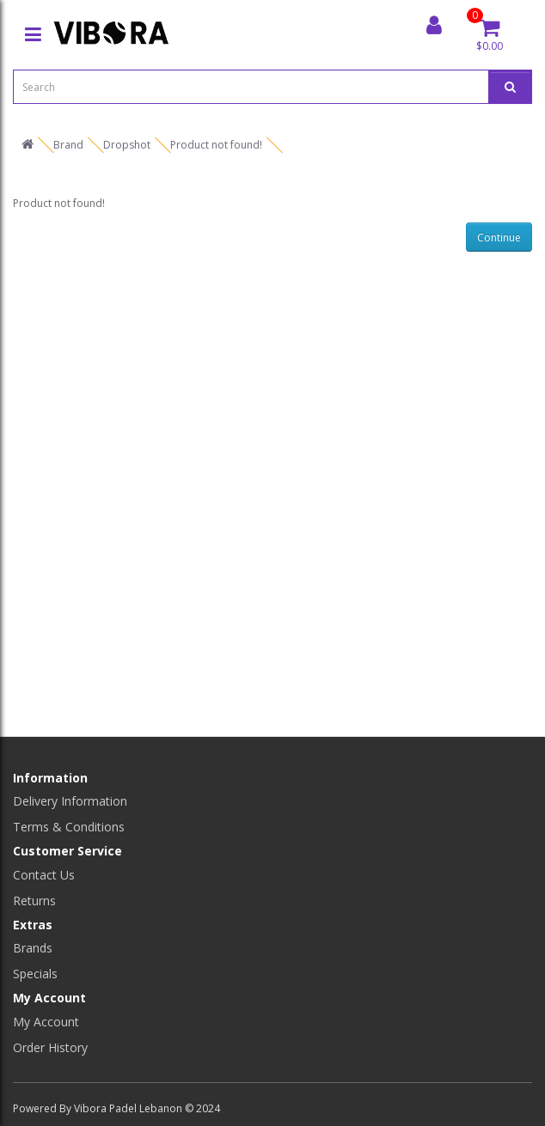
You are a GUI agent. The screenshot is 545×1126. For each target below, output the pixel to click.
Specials (35, 973)
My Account (46, 1021)
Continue (499, 237)
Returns (34, 900)
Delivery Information (70, 801)
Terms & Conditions (69, 827)
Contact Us (44, 875)
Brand (68, 144)
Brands (32, 948)
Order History (50, 1047)
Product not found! (216, 144)
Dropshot (126, 144)
